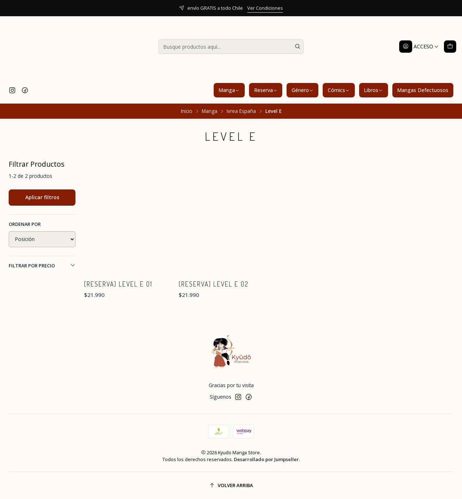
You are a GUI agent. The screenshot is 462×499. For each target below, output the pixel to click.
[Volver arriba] (231, 485)
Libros (373, 90)
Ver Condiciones (265, 8)
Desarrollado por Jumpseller (266, 459)
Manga (229, 90)
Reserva (266, 90)
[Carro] (450, 46)
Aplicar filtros (42, 197)
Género (303, 90)
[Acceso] (419, 46)
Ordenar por (25, 224)
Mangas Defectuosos (422, 90)
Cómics (339, 90)
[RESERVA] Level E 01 (118, 284)
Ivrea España (241, 111)
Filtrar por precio (42, 265)
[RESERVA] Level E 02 (214, 284)
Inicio (186, 111)
